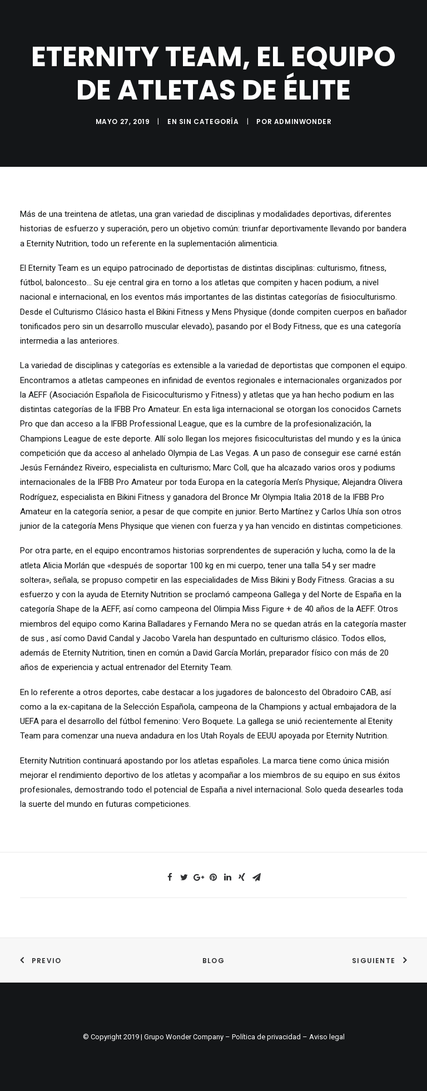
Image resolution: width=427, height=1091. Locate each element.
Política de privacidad (266, 1037)
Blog (213, 960)
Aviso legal (327, 1037)
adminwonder (303, 121)
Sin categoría (209, 121)
